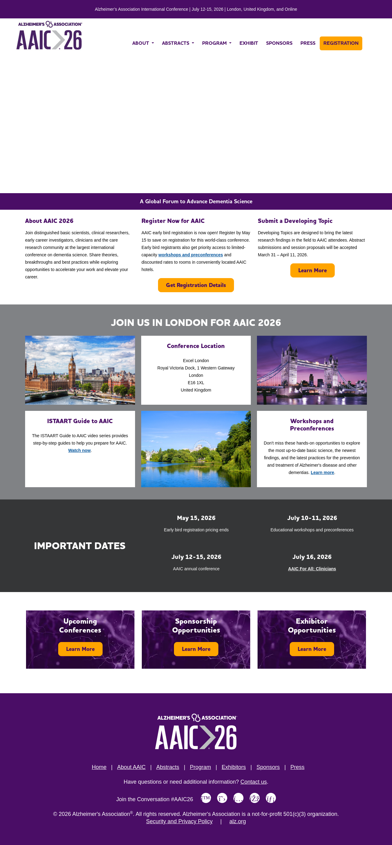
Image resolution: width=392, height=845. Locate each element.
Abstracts (167, 767)
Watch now (79, 450)
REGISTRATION (341, 43)
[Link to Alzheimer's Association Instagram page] (238, 798)
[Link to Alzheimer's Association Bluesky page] (206, 798)
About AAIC (131, 767)
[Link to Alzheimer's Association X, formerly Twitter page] (222, 798)
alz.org (237, 821)
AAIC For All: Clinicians (312, 568)
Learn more (322, 472)
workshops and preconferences (190, 254)
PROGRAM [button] (215, 43)
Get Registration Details (196, 285)
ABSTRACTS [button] (176, 43)
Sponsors (268, 767)
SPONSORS (279, 43)
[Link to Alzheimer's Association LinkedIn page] (271, 798)
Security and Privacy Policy (179, 821)
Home (99, 767)
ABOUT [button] (141, 43)
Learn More (312, 270)
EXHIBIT (248, 43)
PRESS (307, 43)
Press (297, 767)
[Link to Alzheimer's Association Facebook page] (255, 798)
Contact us (253, 782)
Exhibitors (234, 767)
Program (200, 767)
